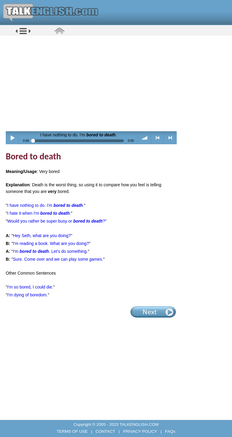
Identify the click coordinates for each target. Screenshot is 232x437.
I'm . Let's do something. (50, 251)
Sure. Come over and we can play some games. (58, 259)
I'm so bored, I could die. (30, 287)
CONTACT (105, 431)
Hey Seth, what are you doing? (42, 235)
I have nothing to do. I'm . (45, 205)
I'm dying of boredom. (27, 294)
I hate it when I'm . (39, 213)
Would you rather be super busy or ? (56, 221)
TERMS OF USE (72, 431)
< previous (157, 138)
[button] (23, 33)
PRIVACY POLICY (140, 431)
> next (170, 138)
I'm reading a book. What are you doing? (51, 243)
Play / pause (12, 138)
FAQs (170, 431)
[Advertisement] (118, 83)
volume (144, 138)
